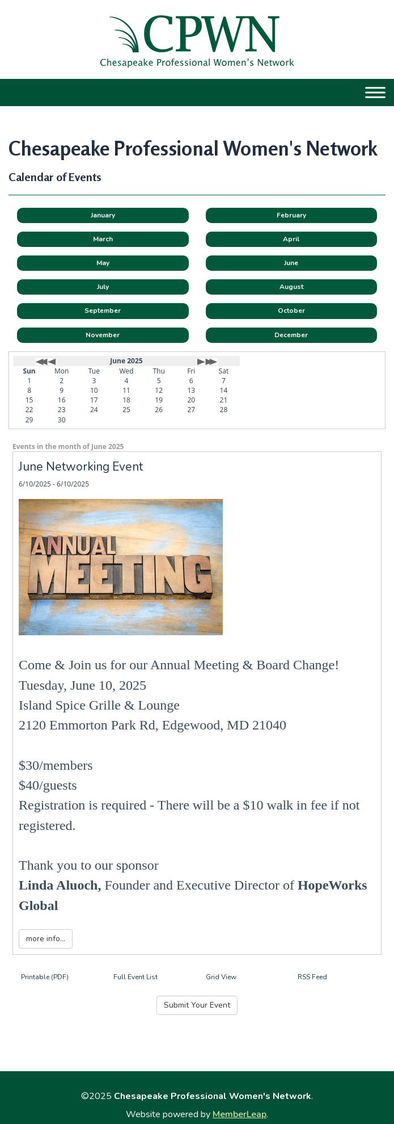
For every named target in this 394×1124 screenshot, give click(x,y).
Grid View (221, 977)
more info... (45, 938)
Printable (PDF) (45, 977)
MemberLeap (239, 1114)
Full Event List (135, 977)
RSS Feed (312, 977)
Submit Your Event (197, 1005)
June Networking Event (81, 467)
